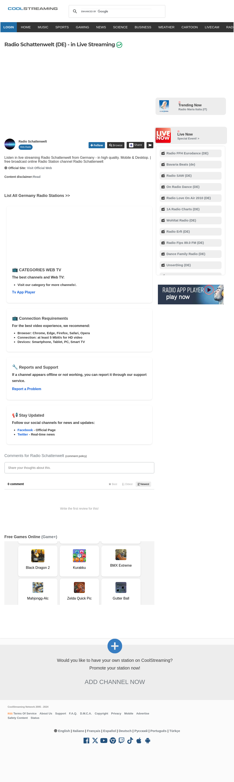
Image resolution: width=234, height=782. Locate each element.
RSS (10, 713)
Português (158, 731)
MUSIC (45, 27)
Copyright (101, 713)
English (64, 731)
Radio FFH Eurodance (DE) (187, 153)
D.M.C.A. (86, 713)
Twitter (22, 434)
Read (36, 177)
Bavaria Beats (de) (180, 164)
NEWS (103, 27)
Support (60, 713)
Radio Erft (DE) (178, 231)
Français (93, 731)
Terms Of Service (25, 713)
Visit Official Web (39, 168)
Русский (141, 731)
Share (135, 145)
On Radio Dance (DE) (182, 187)
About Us (46, 713)
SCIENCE (122, 27)
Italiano (78, 731)
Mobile (128, 713)
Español (109, 731)
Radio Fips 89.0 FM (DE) (185, 243)
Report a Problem (26, 389)
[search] (116, 11)
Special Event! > (188, 138)
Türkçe (174, 731)
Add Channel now (115, 681)
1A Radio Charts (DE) (182, 209)
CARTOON (191, 27)
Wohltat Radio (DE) (181, 220)
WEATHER (168, 27)
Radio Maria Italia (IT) (192, 109)
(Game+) (49, 537)
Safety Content (18, 718)
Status (35, 718)
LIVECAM (213, 27)
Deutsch (125, 731)
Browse (117, 145)
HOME (27, 27)
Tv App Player (23, 292)
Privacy (116, 713)
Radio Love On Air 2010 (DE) (188, 198)
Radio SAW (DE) (179, 175)
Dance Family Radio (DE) (185, 254)
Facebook (25, 430)
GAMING (84, 27)
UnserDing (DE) (178, 265)
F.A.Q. (73, 713)
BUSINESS (144, 27)
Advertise (142, 713)
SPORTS (63, 27)
